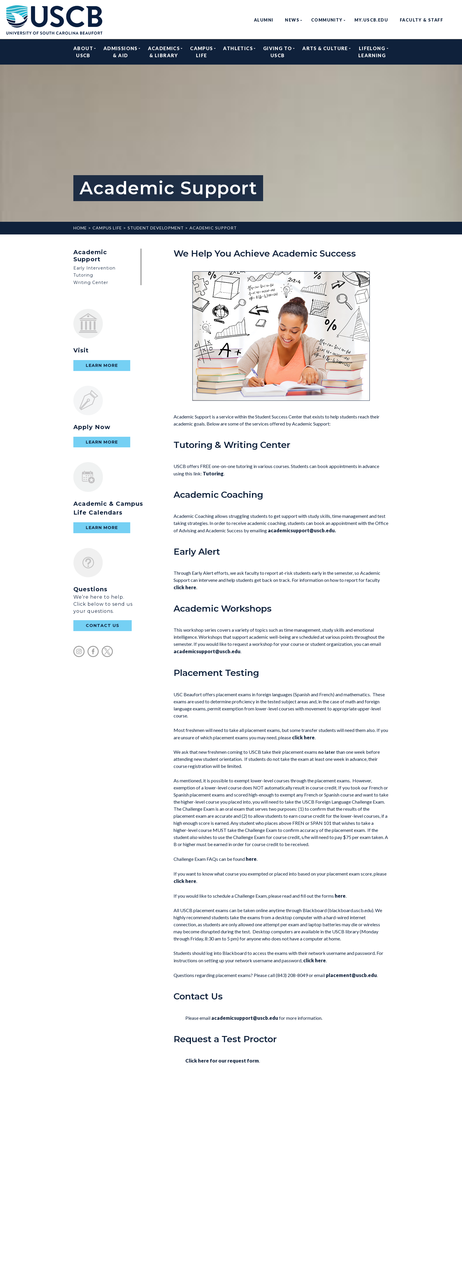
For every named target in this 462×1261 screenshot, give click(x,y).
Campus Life (201, 51)
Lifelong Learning (372, 51)
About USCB (83, 51)
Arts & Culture (325, 51)
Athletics (238, 51)
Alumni (263, 19)
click (303, 737)
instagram (79, 651)
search (454, 20)
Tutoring (83, 275)
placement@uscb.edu (351, 975)
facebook (93, 651)
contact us (102, 625)
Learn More (102, 365)
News (292, 19)
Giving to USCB (277, 51)
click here (185, 587)
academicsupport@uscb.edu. (302, 530)
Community (327, 19)
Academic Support (213, 227)
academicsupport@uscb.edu (207, 651)
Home (80, 227)
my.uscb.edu (371, 19)
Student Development (156, 227)
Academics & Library (164, 51)
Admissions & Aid (120, 51)
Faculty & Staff (421, 19)
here (251, 859)
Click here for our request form (222, 1061)
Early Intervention (94, 268)
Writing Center (90, 282)
